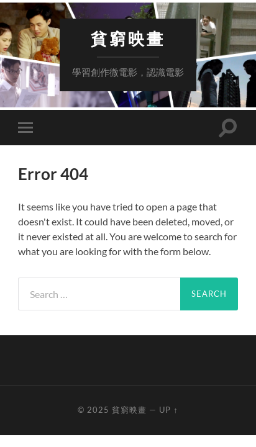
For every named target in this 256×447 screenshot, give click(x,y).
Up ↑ (168, 410)
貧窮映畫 (128, 38)
